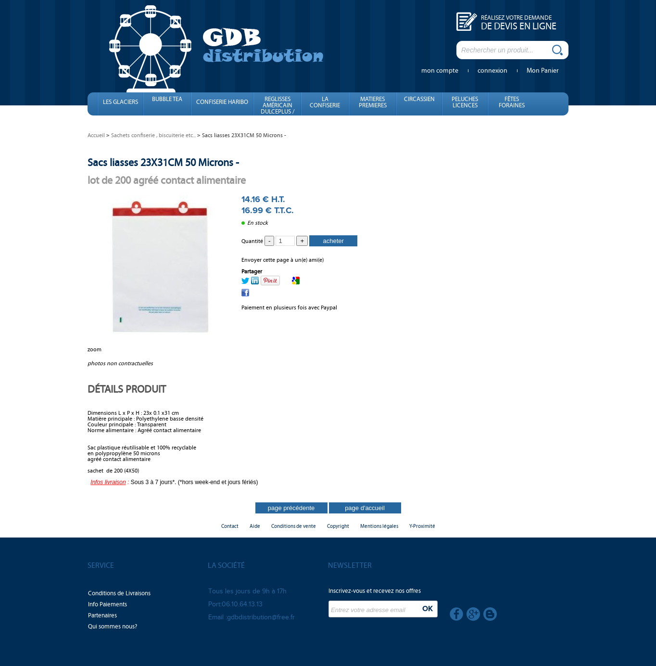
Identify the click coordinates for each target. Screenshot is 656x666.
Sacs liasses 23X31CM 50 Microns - (163, 162)
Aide (255, 526)
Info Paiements (107, 604)
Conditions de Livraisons (119, 593)
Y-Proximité (422, 526)
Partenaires (102, 615)
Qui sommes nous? (112, 626)
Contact (230, 526)
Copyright (338, 526)
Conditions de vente (293, 526)
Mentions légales (379, 526)
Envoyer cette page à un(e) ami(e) (282, 259)
